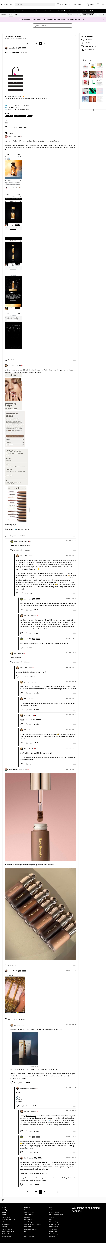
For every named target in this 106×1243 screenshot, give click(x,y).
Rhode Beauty (20, 529)
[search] (35, 4)
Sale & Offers (101, 11)
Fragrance (39, 11)
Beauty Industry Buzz (20, 115)
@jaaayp (13, 524)
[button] (16, 73)
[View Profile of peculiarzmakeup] (15, 770)
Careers (4, 1214)
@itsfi (12, 546)
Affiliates (4, 1222)
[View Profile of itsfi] (11, 365)
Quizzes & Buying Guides (30, 1229)
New (2, 11)
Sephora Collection (88, 11)
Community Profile (28, 1214)
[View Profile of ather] (17, 653)
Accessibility (52, 1236)
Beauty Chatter (9, 115)
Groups (11, 14)
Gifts (78, 11)
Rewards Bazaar (28, 1231)
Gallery (16, 14)
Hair (32, 11)
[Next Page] (57, 43)
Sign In (92, 4)
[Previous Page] (23, 43)
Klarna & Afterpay (53, 1234)
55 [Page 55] (36, 43)
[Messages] (103, 15)
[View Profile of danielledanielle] (14, 48)
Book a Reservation (29, 1236)
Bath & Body (61, 11)
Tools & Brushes (50, 11)
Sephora (7, 4)
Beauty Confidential (15, 36)
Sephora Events (6, 1224)
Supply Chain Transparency (8, 1219)
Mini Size (71, 11)
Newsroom (4, 1212)
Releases (29, 115)
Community (3, 14)
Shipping (51, 1217)
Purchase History (28, 1219)
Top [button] (4, 1200)
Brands (9, 11)
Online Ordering (53, 1231)
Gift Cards (4, 1226)
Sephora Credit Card (29, 1212)
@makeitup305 (21, 560)
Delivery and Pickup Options (56, 1214)
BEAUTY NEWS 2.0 (13, 107)
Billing (50, 1219)
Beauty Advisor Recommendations (32, 1224)
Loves (25, 1234)
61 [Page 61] (53, 43)
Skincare (24, 11)
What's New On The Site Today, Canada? (19, 109)
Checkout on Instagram (7, 1234)
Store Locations (53, 1229)
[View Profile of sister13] (12, 136)
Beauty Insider (27, 1210)
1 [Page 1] (27, 43)
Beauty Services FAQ (54, 1224)
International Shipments (55, 1222)
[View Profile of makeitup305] (20, 541)
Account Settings (28, 1222)
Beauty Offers (27, 1226)
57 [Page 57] (45, 43)
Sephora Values (6, 1217)
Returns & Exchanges (54, 1212)
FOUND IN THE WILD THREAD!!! (18, 105)
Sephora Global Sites (7, 1229)
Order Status (27, 1217)
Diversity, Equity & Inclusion (8, 1231)
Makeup (16, 11)
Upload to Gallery (88, 14)
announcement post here (75, 19)
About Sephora (5, 1210)
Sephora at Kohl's (53, 1226)
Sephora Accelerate (7, 1236)
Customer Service (53, 1210)
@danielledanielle (16, 1029)
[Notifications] (98, 14)
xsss (6, 122)
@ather (7, 524)
